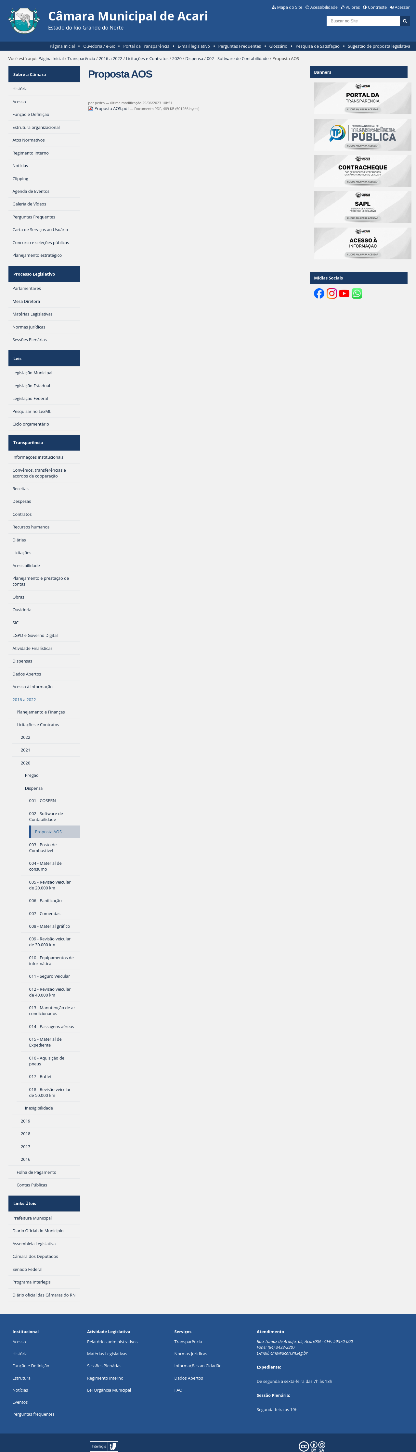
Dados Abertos (189, 1357)
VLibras (353, 7)
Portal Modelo (100, 1436)
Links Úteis (23, 1185)
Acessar (402, 7)
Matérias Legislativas (107, 1333)
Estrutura (21, 1357)
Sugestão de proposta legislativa (379, 46)
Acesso (19, 1321)
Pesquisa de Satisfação (318, 46)
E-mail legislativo (194, 46)
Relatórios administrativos (112, 1321)
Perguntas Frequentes (239, 46)
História (20, 1333)
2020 (177, 58)
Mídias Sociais (328, 278)
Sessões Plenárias (104, 1345)
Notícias (20, 1369)
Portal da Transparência (146, 46)
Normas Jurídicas (191, 1333)
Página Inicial (62, 46)
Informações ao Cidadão (198, 1345)
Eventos (20, 1381)
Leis (16, 348)
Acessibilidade (324, 7)
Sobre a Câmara (28, 72)
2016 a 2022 (110, 58)
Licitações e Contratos (147, 58)
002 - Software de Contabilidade (237, 58)
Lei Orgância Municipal (109, 1369)
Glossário (278, 46)
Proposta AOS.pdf (109, 108)
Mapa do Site (289, 7)
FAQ (179, 1369)
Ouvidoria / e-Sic (99, 46)
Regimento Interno (105, 1357)
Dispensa (194, 58)
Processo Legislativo (33, 268)
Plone (103, 1441)
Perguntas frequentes (33, 1393)
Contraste (377, 7)
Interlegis (153, 1436)
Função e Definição (30, 1345)
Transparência (81, 58)
